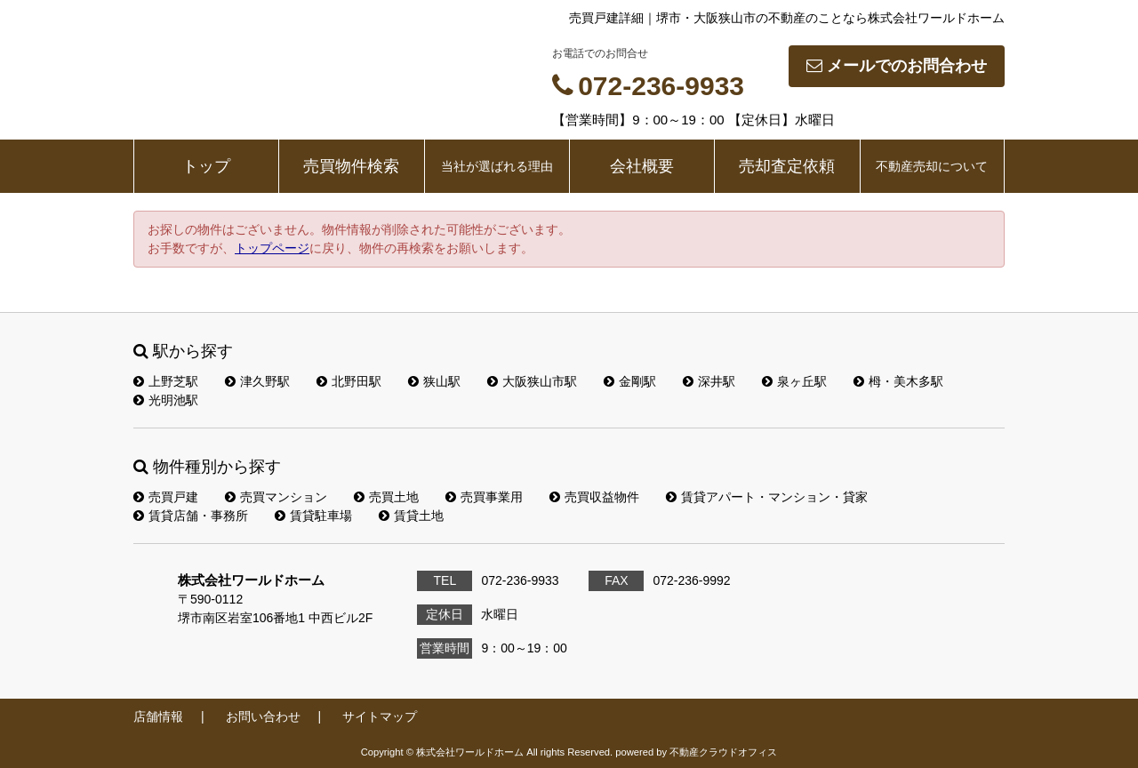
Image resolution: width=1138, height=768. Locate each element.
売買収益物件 (594, 497)
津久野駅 (257, 381)
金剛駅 (630, 381)
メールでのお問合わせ (896, 66)
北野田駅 (349, 381)
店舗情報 (158, 716)
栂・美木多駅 (898, 381)
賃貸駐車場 (313, 515)
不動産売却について (932, 166)
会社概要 (642, 166)
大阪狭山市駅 (532, 381)
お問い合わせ (263, 716)
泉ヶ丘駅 (794, 381)
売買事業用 (484, 497)
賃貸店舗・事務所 (190, 515)
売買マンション (276, 497)
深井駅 (709, 381)
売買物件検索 (351, 166)
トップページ (272, 248)
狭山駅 (434, 381)
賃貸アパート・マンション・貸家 (767, 497)
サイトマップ (379, 716)
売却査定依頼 (787, 166)
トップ (206, 166)
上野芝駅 (165, 381)
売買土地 (386, 497)
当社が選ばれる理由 (497, 166)
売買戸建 (165, 497)
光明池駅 (165, 400)
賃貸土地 (411, 515)
